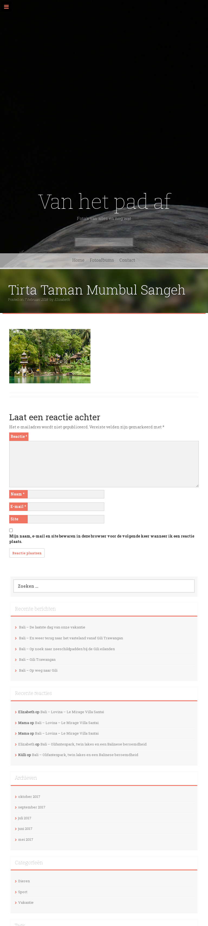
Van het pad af (104, 201)
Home (78, 260)
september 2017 (32, 807)
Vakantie (26, 902)
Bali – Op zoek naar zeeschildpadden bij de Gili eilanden (67, 648)
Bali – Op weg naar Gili (38, 670)
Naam (17, 494)
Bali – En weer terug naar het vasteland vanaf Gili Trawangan (71, 638)
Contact (127, 260)
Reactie (19, 436)
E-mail (18, 506)
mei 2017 (25, 839)
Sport (22, 891)
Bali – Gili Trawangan (37, 659)
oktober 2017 (29, 796)
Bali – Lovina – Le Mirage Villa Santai (72, 711)
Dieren (24, 880)
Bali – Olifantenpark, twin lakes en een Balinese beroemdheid (93, 744)
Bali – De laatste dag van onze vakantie (52, 627)
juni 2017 (25, 828)
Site (14, 519)
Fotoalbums (102, 260)
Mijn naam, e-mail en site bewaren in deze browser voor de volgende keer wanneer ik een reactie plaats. (101, 538)
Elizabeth (62, 299)
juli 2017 (24, 818)
